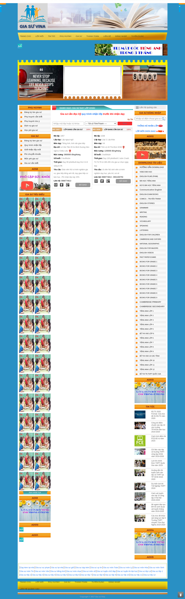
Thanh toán (92, 36)
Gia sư (79, 36)
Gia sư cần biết (31, 163)
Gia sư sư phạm (43, 567)
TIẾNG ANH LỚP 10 (147, 360)
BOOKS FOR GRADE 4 (148, 275)
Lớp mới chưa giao (146, 131)
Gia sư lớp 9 (110, 575)
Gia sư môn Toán (110, 567)
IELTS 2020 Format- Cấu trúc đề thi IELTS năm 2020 (158, 415)
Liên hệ (107, 36)
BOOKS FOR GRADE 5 (148, 279)
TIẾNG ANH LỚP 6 (147, 338)
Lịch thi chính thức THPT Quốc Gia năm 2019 (158, 463)
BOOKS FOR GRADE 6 (148, 284)
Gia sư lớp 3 (37, 575)
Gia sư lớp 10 (123, 575)
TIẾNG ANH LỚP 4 (147, 324)
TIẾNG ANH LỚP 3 (147, 320)
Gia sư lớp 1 (157, 571)
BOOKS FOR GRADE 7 (148, 288)
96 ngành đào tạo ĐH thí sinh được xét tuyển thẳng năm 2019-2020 (158, 508)
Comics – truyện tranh (150, 199)
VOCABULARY (145, 221)
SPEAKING (144, 226)
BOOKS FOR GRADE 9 (148, 297)
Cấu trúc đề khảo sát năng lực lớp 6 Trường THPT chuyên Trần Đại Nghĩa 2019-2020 (158, 520)
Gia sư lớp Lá (145, 571)
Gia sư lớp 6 (74, 575)
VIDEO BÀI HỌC (146, 172)
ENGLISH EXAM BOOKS (149, 194)
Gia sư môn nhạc (74, 571)
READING (143, 217)
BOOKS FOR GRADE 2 (148, 266)
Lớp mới (40, 36)
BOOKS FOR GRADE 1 (148, 262)
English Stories (147, 203)
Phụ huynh (65, 36)
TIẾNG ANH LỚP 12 (147, 369)
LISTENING (144, 230)
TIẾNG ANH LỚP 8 (147, 347)
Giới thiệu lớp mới (32, 149)
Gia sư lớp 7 (86, 575)
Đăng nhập (121, 36)
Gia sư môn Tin (27, 571)
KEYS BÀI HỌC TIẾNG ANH (150, 185)
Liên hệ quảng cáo (148, 107)
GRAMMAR (144, 208)
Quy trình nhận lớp (33, 145)
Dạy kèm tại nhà (27, 567)
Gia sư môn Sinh (156, 567)
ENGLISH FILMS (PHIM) (149, 176)
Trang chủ (25, 36)
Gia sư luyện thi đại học (127, 571)
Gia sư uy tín (96, 567)
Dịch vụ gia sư (31, 126)
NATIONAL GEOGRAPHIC (149, 244)
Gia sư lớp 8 (98, 575)
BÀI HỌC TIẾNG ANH (148, 181)
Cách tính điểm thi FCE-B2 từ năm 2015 (158, 438)
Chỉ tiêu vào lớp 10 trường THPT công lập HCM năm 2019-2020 (157, 453)
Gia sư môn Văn (42, 571)
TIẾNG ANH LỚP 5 (147, 329)
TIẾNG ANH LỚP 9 (147, 351)
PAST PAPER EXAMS (148, 257)
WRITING (143, 212)
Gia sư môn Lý (126, 567)
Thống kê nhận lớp (147, 126)
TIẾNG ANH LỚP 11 (147, 365)
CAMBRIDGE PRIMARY (150, 302)
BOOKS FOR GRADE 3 (148, 271)
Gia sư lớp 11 (136, 575)
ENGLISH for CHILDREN (150, 235)
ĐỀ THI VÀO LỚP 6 (147, 333)
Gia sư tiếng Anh (58, 571)
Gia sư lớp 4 (49, 575)
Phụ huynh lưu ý (32, 121)
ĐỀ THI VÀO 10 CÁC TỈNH (150, 356)
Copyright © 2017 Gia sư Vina (92, 597)
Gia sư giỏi (69, 567)
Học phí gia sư (31, 130)
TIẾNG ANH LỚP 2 (147, 315)
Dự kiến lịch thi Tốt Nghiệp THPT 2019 (158, 486)
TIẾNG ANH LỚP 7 (147, 342)
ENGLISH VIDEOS (147, 253)
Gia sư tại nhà (57, 567)
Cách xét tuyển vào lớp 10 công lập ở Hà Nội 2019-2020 (157, 496)
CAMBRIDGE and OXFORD (150, 239)
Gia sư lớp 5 (62, 575)
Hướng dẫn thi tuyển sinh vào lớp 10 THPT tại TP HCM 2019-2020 (157, 474)
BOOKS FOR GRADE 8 (148, 293)
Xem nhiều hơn (35, 493)
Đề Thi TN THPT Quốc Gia (150, 374)
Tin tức (51, 36)
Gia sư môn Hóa (141, 567)
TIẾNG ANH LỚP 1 (147, 311)
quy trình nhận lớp (91, 114)
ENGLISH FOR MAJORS (149, 248)
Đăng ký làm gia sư (33, 140)
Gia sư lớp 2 (25, 575)
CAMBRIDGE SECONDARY (152, 306)
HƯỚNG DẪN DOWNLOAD (152, 167)
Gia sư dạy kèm (82, 567)
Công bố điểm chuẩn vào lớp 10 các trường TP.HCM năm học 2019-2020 (158, 427)
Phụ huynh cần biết (33, 117)
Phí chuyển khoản (32, 154)
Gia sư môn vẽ (89, 571)
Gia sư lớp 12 (149, 575)
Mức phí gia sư (31, 158)
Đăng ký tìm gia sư (33, 112)
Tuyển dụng (137, 36)
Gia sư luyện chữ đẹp (106, 571)
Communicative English (151, 190)
